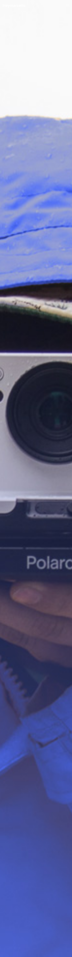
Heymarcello (14, 5)
